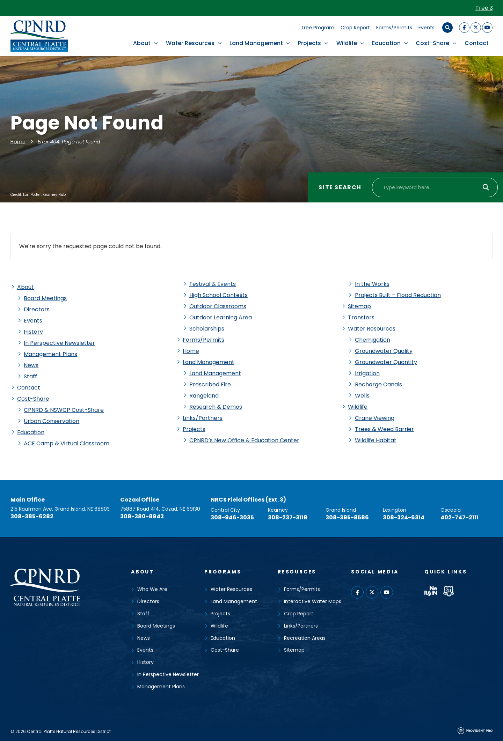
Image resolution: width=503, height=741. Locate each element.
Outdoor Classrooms (217, 306)
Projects (309, 43)
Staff (30, 376)
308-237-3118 (287, 517)
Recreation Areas (305, 638)
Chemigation (372, 340)
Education (386, 43)
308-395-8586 (347, 517)
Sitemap (359, 306)
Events (426, 27)
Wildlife (346, 43)
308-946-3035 (232, 517)
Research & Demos (215, 407)
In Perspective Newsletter (59, 343)
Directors (37, 309)
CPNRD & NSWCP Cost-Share (64, 410)
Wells (362, 396)
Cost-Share (432, 43)
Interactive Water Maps (312, 601)
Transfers (361, 317)
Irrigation (367, 373)
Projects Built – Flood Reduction (398, 295)
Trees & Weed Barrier (384, 429)
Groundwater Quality (384, 351)
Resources (297, 571)
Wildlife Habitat (375, 440)
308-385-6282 (31, 516)
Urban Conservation (51, 421)
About (142, 43)
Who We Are (152, 589)
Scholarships (206, 329)
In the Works (372, 284)
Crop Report (355, 27)
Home (17, 141)
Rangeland (204, 396)
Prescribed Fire (210, 384)
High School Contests (218, 295)
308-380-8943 (142, 516)
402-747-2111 (459, 517)
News (31, 365)
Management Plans (50, 354)
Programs (222, 571)
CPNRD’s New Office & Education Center (244, 440)
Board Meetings (45, 298)
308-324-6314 (403, 517)
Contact (477, 43)
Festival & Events (212, 284)
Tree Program (317, 27)
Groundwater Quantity (386, 362)
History (33, 332)
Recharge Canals (378, 384)
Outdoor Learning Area (220, 317)
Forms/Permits (394, 27)
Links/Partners (203, 418)
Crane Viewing (374, 418)
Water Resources (190, 43)
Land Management (256, 43)
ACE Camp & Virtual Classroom (66, 443)
